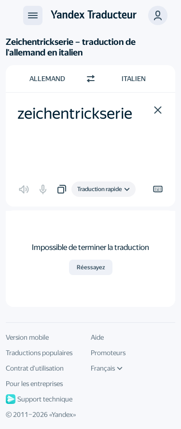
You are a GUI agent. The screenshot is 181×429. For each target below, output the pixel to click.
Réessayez (91, 267)
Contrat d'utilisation (35, 368)
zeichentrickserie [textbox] (74, 113)
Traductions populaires (39, 353)
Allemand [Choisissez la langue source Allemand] (47, 79)
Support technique (39, 399)
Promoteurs (108, 353)
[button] (157, 110)
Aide (97, 337)
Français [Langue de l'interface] (107, 368)
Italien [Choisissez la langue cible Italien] (134, 79)
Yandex (62, 414)
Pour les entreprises (34, 383)
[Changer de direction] (90, 78)
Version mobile (27, 337)
